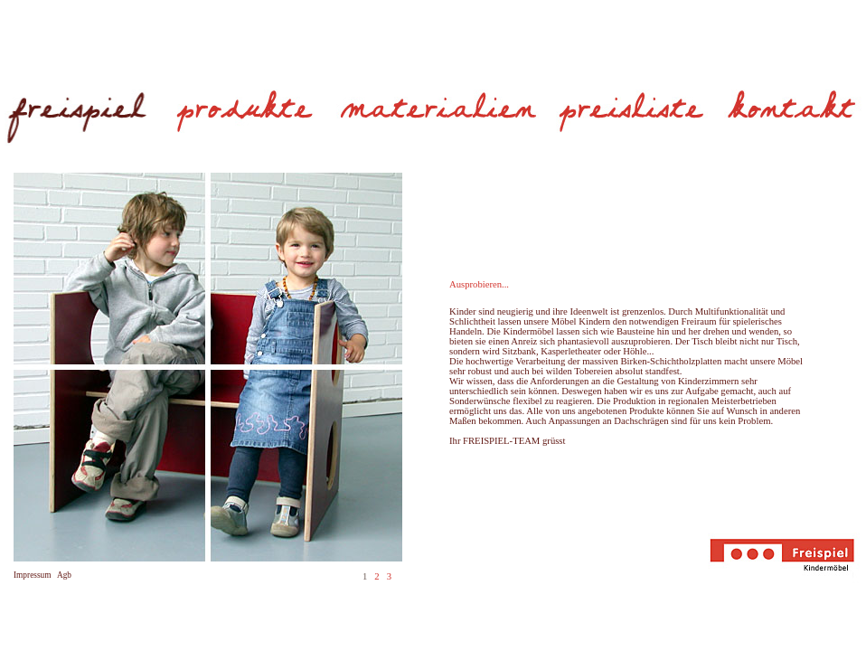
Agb (64, 575)
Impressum (32, 575)
